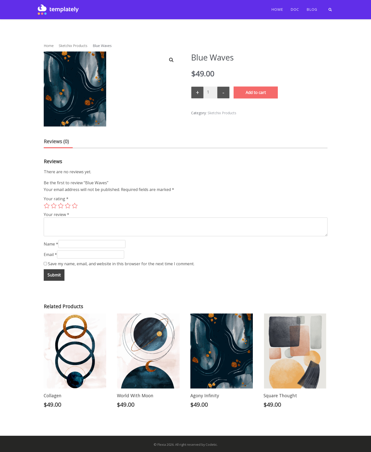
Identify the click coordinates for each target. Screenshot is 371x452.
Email (50, 254)
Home (277, 9)
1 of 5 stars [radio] (47, 206)
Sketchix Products (73, 45)
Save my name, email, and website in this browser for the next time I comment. (121, 263)
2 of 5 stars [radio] (54, 206)
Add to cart (256, 92)
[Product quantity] (210, 92)
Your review (56, 214)
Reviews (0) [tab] (56, 141)
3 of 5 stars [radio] (61, 206)
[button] (171, 60)
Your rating (56, 199)
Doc (295, 9)
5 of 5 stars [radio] (75, 206)
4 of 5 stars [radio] (68, 206)
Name (51, 244)
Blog (312, 9)
